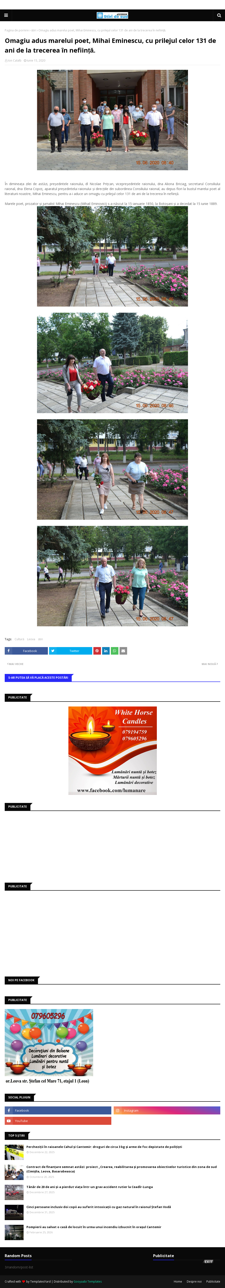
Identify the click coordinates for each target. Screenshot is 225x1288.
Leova (31, 639)
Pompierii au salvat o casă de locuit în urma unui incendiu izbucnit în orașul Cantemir (93, 1227)
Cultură (19, 639)
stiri (33, 30)
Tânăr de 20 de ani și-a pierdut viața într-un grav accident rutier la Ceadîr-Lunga (89, 1187)
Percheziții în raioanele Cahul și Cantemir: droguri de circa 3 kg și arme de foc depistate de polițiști (104, 1147)
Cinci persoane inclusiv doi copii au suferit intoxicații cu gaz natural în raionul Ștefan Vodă (98, 1207)
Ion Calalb (14, 60)
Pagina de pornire (17, 30)
